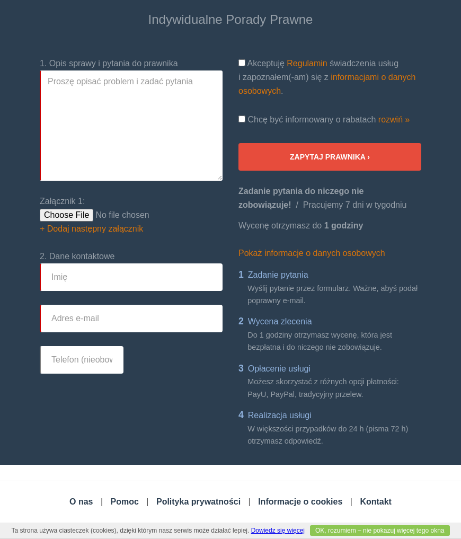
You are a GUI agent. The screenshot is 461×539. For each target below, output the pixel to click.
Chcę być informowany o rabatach (324, 119)
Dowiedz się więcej (278, 530)
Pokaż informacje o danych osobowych (311, 253)
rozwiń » (394, 119)
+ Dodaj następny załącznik (91, 228)
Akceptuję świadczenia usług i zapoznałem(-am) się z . (326, 77)
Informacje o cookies (300, 501)
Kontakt (376, 501)
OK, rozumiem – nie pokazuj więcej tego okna (379, 530)
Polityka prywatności (198, 501)
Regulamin (307, 63)
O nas (81, 501)
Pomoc (125, 501)
